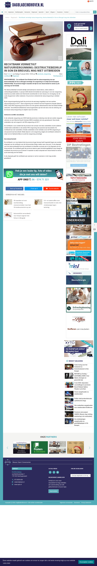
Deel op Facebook (14, 188)
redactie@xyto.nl (19, 516)
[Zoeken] (95, 12)
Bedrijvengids (19, 12)
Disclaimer (77, 536)
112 (6, 12)
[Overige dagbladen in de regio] (80, 509)
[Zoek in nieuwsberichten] (84, 12)
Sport (47, 12)
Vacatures (60, 12)
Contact (66, 12)
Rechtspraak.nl (58, 76)
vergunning (47, 74)
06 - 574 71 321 (40, 179)
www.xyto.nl (18, 518)
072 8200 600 (18, 513)
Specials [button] (41, 12)
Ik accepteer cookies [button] (86, 562)
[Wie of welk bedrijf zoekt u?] (81, 28)
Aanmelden (53, 525)
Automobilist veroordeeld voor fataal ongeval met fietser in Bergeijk (22, 215)
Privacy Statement (86, 536)
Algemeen (11, 12)
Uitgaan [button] (52, 12)
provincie (40, 74)
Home (7, 17)
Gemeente (27, 12)
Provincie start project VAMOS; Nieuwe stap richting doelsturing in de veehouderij (83, 430)
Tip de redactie (52, 188)
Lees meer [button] (6, 563)
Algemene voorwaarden (66, 536)
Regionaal (34, 12)
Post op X (33, 188)
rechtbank (7, 76)
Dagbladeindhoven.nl (28, 5)
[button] (5, 484)
